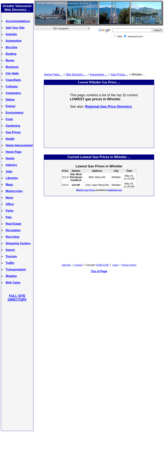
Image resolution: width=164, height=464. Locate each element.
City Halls (12, 73)
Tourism (11, 256)
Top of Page (99, 271)
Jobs (9, 171)
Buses (10, 60)
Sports (10, 249)
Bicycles (11, 47)
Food (9, 119)
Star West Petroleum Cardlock (76, 177)
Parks (10, 210)
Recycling (12, 236)
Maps (9, 184)
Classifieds (13, 80)
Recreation (13, 230)
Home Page (13, 151)
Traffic (10, 262)
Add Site (66, 265)
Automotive (14, 40)
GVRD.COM (102, 265)
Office (10, 204)
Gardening (13, 125)
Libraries (12, 178)
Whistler (116, 177)
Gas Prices (13, 132)
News (9, 197)
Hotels (10, 158)
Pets (9, 217)
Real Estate (13, 223)
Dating (10, 99)
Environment (14, 112)
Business (12, 66)
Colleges (12, 86)
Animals (11, 34)
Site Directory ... (76, 74)
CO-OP (76, 185)
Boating (11, 53)
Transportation (16, 269)
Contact (78, 265)
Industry (11, 164)
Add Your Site (15, 27)
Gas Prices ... (119, 74)
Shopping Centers (18, 243)
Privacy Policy (129, 265)
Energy (10, 106)
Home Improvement (19, 145)
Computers (13, 93)
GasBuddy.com (114, 190)
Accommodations (18, 21)
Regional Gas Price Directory (108, 106)
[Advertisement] (17, 366)
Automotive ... (98, 74)
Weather (11, 276)
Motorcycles (14, 191)
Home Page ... (53, 74)
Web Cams (13, 282)
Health (10, 138)
